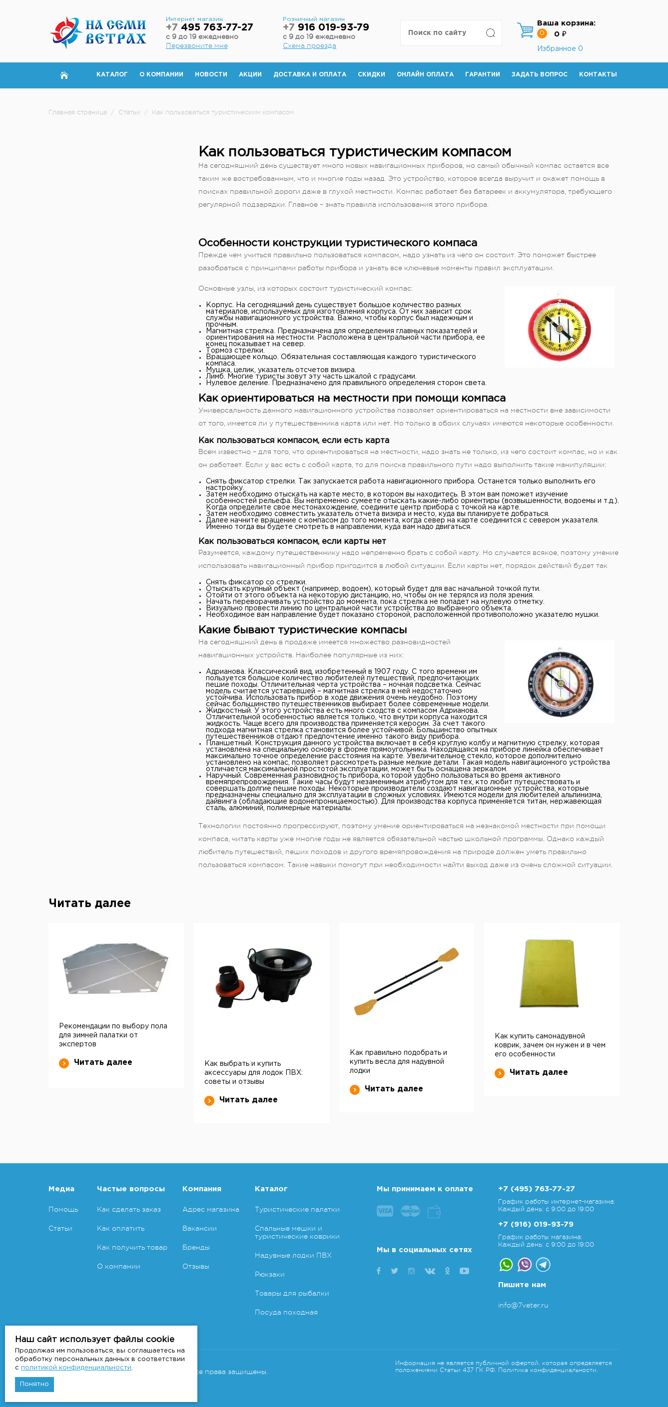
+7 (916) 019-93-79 (536, 1224)
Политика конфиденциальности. (548, 1370)
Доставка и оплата (309, 74)
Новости (211, 74)
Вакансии (199, 1228)
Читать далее (95, 1063)
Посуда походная (286, 1312)
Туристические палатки (297, 1209)
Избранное (560, 49)
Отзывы (195, 1266)
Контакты (598, 74)
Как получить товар (132, 1247)
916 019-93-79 (326, 27)
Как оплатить (120, 1228)
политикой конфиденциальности (76, 1368)
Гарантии (482, 74)
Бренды (196, 1247)
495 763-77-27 (209, 27)
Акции (250, 74)
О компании (161, 74)
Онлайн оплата (425, 74)
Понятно (34, 1384)
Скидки (371, 74)
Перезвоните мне (197, 45)
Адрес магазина (210, 1209)
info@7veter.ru (523, 1305)
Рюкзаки (270, 1274)
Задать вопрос (540, 74)
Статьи (60, 1228)
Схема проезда (309, 45)
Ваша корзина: (566, 23)
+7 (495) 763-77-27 (536, 1189)
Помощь (63, 1209)
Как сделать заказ (129, 1209)
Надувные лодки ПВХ (293, 1255)
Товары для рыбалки (292, 1293)
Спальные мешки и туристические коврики (297, 1232)
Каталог (112, 74)
